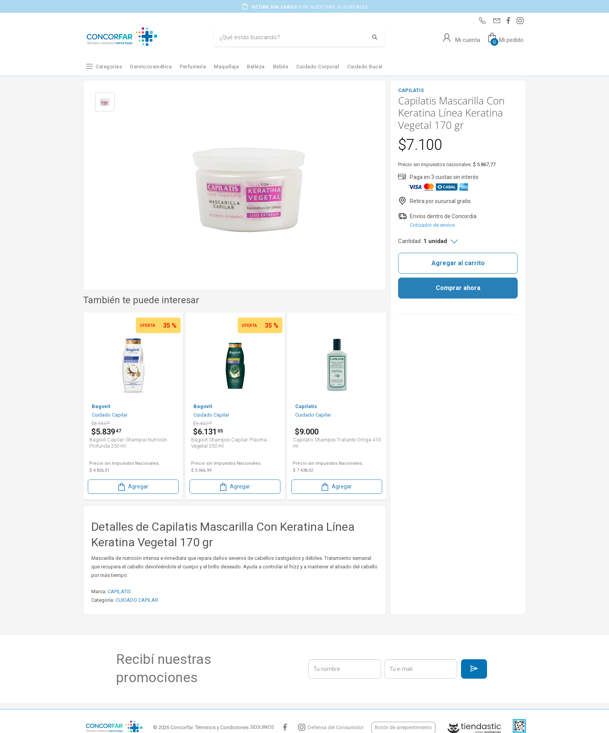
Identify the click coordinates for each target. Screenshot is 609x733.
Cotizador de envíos (432, 225)
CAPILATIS (119, 591)
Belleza (256, 66)
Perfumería (193, 66)
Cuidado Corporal (317, 66)
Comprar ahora (458, 288)
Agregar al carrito (458, 263)
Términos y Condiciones (222, 727)
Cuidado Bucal (365, 66)
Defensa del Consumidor (336, 727)
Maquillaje (226, 66)
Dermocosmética (151, 66)
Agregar (132, 487)
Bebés (281, 66)
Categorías (109, 66)
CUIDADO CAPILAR (136, 600)
